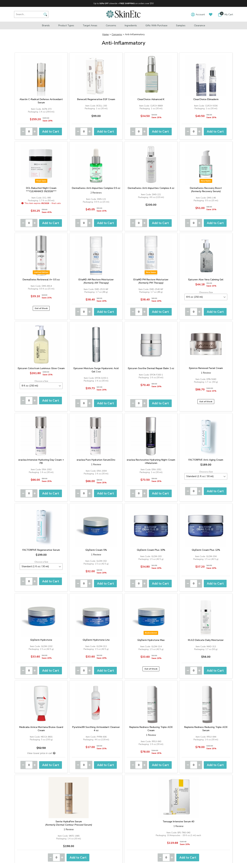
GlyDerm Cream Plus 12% (206, 550)
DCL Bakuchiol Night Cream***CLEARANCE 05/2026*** (41, 189)
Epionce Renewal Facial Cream (206, 368)
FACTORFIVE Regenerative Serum (41, 550)
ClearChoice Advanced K (150, 99)
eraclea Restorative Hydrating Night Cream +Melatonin (151, 461)
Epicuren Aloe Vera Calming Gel (205, 279)
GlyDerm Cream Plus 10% (151, 550)
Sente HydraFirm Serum (68, 823)
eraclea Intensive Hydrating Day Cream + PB (41, 461)
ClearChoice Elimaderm (206, 99)
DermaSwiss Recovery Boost (206, 189)
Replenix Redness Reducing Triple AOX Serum (205, 728)
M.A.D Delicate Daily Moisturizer (206, 640)
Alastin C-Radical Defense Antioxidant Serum (41, 101)
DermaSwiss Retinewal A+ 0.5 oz (41, 279)
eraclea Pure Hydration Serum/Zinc (96, 459)
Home (105, 34)
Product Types (66, 25)
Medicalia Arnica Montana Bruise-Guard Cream (41, 728)
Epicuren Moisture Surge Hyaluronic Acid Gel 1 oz (96, 370)
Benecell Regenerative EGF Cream (96, 99)
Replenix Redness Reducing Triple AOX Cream (151, 728)
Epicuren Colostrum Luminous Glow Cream (41, 368)
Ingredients (131, 25)
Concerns (111, 25)
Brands (46, 25)
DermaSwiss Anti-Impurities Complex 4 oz (151, 188)
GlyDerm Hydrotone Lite (96, 640)
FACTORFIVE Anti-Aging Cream (206, 459)
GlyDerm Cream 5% (96, 550)
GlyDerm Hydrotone (41, 640)
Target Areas (90, 25)
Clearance (199, 25)
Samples (180, 25)
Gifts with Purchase (156, 25)
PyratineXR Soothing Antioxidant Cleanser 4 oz (96, 728)
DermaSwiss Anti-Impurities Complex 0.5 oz (96, 188)
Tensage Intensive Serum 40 (178, 821)
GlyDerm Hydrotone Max (150, 640)
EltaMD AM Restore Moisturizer (96, 281)
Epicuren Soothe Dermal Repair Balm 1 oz (151, 368)
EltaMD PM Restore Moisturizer (150, 281)
